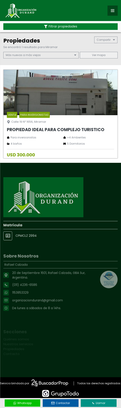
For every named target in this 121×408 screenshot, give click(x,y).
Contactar (60, 403)
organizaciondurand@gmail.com (37, 310)
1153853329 (20, 303)
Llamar (98, 403)
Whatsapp (22, 403)
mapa (99, 55)
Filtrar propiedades (60, 26)
